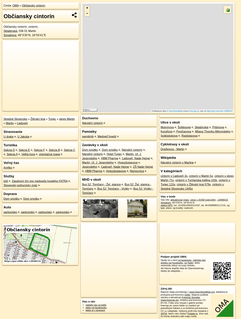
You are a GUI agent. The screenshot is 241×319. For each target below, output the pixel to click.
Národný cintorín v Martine (177, 162)
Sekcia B (54, 150)
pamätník (88, 136)
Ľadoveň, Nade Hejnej (136, 158)
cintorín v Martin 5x (201, 175)
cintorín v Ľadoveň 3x (174, 175)
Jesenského (89, 166)
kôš (6, 181)
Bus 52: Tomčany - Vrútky (113, 188)
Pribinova (218, 127)
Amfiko (8, 167)
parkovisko (10, 212)
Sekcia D (9, 150)
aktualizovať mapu (180, 199)
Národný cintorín (92, 123)
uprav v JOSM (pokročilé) (203, 199)
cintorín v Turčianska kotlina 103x (196, 180)
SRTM (164, 313)
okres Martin (67, 119)
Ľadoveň (22, 123)
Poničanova (183, 131)
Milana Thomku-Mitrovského (213, 131)
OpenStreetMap (176, 111)
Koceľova (166, 131)
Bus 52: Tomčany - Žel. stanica (101, 184)
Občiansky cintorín (33, 5)
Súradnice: (10, 35)
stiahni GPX (167, 205)
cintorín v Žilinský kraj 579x (194, 184)
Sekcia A (12, 154)
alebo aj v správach (95, 310)
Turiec (52, 119)
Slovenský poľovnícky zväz (20, 185)
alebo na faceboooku (96, 307)
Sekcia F (39, 150)
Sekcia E (24, 150)
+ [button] (87, 8)
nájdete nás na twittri (96, 305)
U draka (8, 136)
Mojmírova (167, 127)
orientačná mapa (49, 154)
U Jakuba (23, 136)
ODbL (187, 294)
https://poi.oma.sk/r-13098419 (220, 111)
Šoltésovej (184, 127)
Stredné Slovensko (15, 119)
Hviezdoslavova (127, 162)
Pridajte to (192, 313)
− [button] (87, 13)
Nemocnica (137, 171)
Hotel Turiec (114, 154)
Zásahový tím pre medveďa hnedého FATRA (39, 181)
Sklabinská (10, 30)
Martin (10, 123)
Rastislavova (189, 135)
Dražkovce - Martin (172, 149)
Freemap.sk (194, 111)
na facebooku (185, 260)
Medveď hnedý (107, 136)
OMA (16, 5)
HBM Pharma (109, 158)
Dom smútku (11, 198)
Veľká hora (28, 154)
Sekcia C (69, 150)
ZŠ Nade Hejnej (143, 166)
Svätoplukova (169, 135)
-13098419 (222, 199)
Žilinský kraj (37, 119)
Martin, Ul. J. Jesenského (98, 162)
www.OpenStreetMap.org (202, 292)
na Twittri (188, 262)
